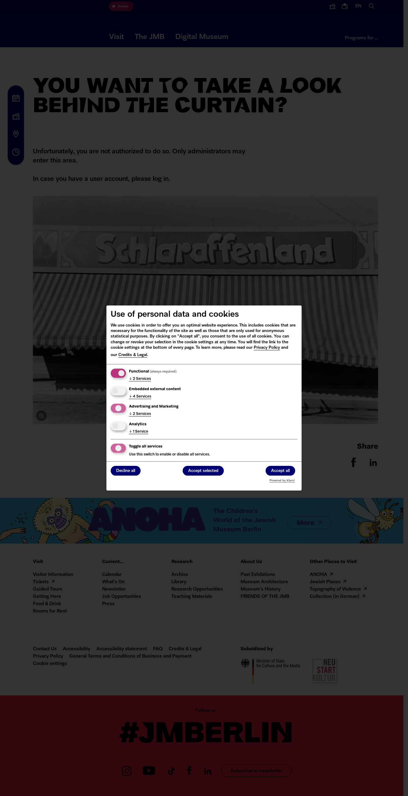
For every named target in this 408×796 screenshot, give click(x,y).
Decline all (125, 471)
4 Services (140, 396)
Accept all (280, 471)
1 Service (138, 432)
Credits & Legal (132, 355)
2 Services (140, 379)
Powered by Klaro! (282, 480)
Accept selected (203, 471)
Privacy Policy (267, 348)
